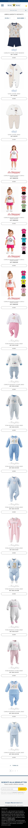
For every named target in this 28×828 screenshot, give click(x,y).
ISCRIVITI (22, 789)
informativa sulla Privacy (17, 792)
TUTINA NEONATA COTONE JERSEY (14, 343)
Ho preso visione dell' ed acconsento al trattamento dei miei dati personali (13, 793)
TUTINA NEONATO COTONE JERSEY (14, 425)
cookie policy (11, 818)
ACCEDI (14, 57)
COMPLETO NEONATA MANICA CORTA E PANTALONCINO (14, 176)
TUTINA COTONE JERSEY (14, 93)
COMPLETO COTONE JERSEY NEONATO (14, 53)
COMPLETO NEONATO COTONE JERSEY (14, 384)
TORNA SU (14, 765)
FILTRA (7, 18)
